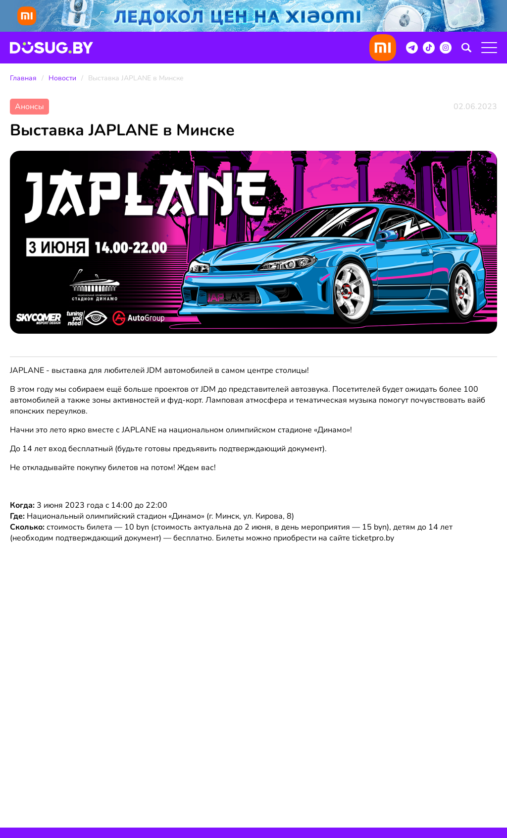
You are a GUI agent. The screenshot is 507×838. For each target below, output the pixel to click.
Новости (62, 78)
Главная (23, 78)
